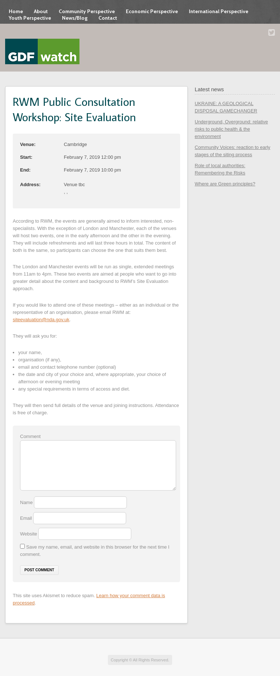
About (41, 11)
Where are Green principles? (225, 184)
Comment (30, 436)
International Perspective (218, 11)
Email (26, 518)
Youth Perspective (30, 18)
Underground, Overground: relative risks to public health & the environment (231, 129)
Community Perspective (87, 11)
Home (16, 11)
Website (28, 534)
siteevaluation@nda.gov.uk (41, 319)
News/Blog (75, 18)
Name (27, 502)
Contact (107, 18)
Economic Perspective (152, 11)
